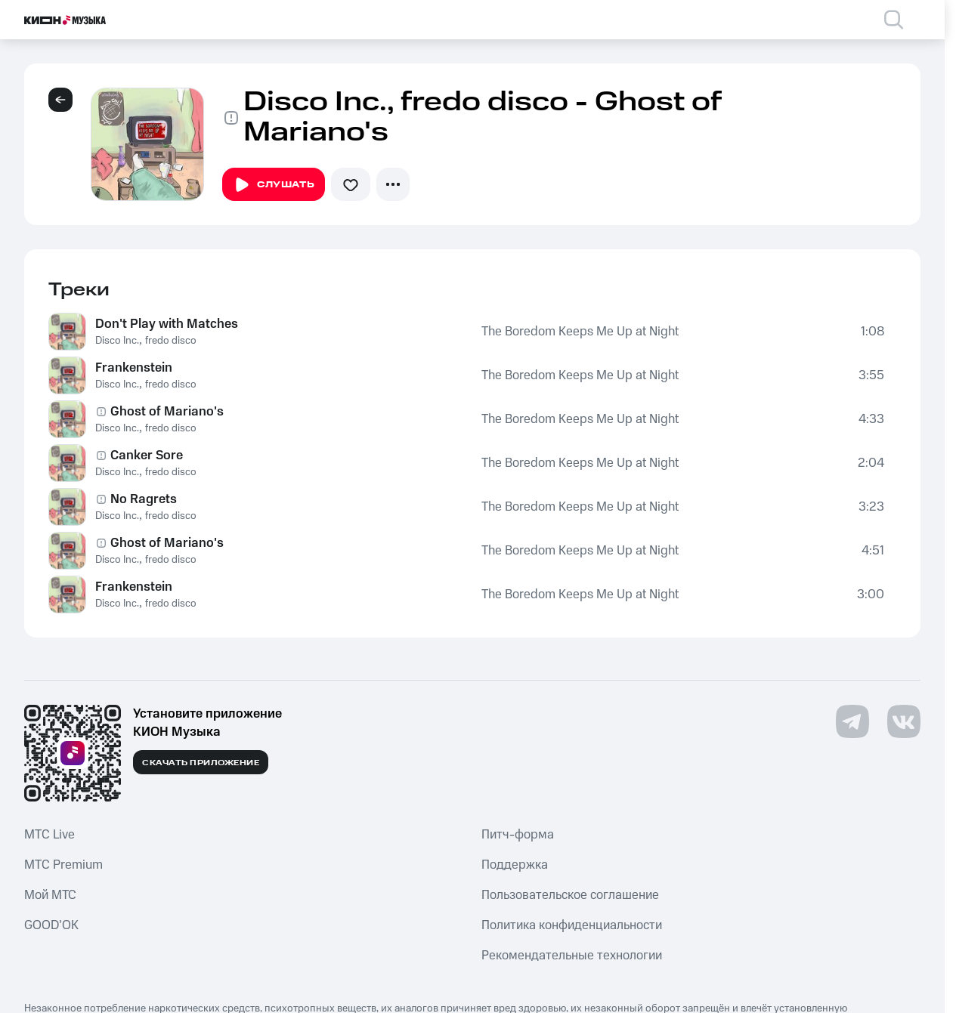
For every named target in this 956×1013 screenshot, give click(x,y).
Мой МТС (50, 895)
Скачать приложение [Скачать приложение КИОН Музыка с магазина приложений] (200, 763)
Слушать (273, 185)
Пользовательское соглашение (570, 895)
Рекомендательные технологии (571, 956)
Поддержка (514, 865)
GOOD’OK (51, 925)
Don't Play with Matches (166, 324)
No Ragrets (143, 499)
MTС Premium (63, 865)
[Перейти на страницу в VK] (903, 721)
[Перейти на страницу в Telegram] (852, 721)
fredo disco (170, 340)
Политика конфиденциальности (571, 925)
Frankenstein (133, 368)
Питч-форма (517, 835)
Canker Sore (146, 455)
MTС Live (49, 835)
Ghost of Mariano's (167, 412)
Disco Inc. (117, 340)
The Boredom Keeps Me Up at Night (580, 332)
